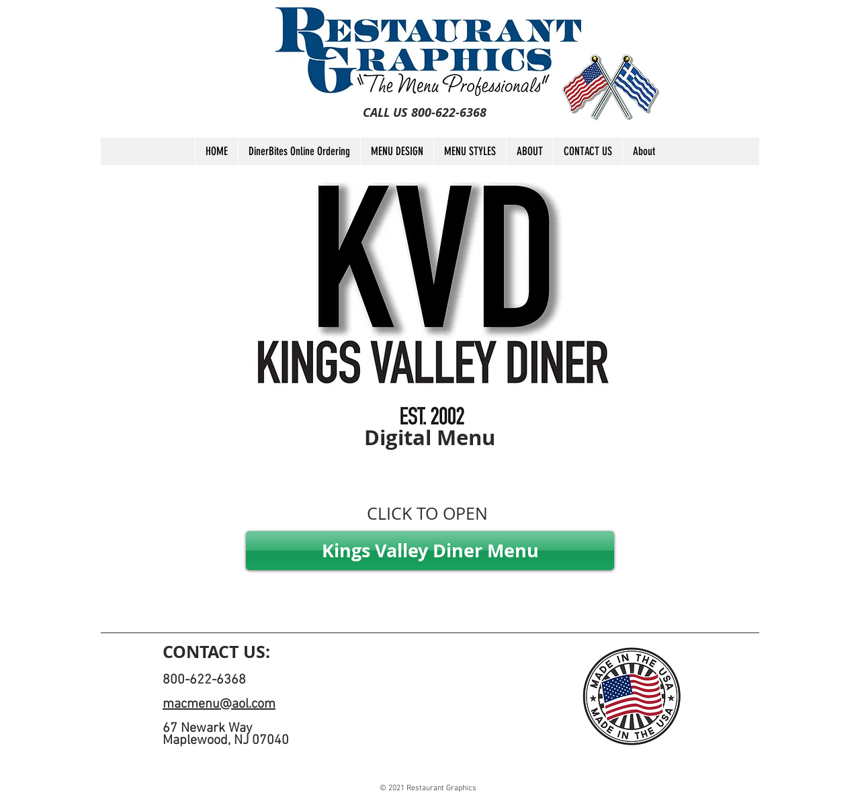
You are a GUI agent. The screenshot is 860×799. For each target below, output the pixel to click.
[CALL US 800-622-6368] (425, 113)
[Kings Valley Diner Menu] (430, 550)
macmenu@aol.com (219, 704)
